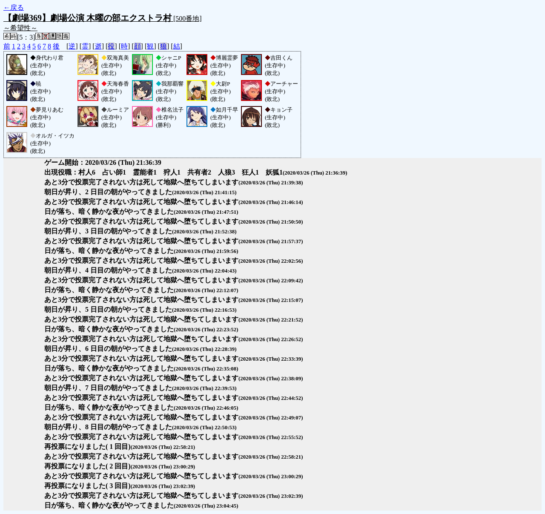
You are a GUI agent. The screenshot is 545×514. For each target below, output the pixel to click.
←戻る (13, 7)
